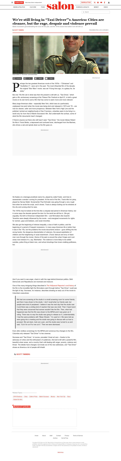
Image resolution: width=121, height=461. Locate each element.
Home (36, 435)
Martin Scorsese (44, 396)
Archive (55, 438)
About (44, 435)
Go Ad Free (64, 438)
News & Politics (19, 7)
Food (43, 7)
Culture (33, 7)
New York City (61, 396)
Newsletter (86, 2)
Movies (53, 396)
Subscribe (19, 2)
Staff (51, 435)
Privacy (67, 435)
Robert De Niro (17, 399)
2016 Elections (17, 396)
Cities (25, 396)
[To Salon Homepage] (60, 5)
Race (68, 396)
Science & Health (82, 7)
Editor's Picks (33, 396)
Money (96, 7)
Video (106, 7)
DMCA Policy (60, 452)
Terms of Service (78, 435)
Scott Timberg (19, 30)
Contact (58, 435)
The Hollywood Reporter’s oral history (60, 286)
